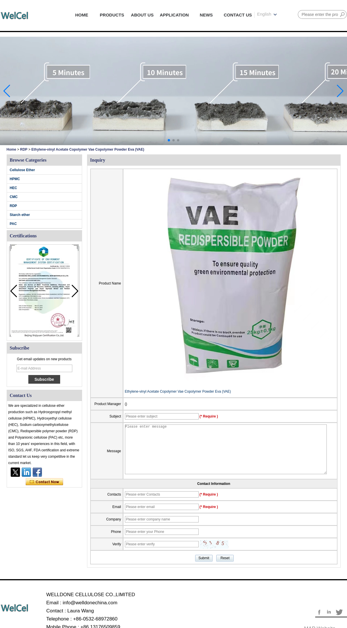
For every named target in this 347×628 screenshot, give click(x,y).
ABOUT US (142, 14)
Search (342, 14)
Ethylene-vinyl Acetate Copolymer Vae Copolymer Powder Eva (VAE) (178, 391)
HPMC (15, 179)
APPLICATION (174, 14)
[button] (169, 140)
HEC (13, 188)
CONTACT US (238, 14)
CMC (14, 197)
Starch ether (20, 215)
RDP (23, 149)
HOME (81, 14)
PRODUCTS (112, 14)
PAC (13, 224)
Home (11, 149)
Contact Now (44, 482)
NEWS (206, 14)
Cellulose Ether (22, 170)
